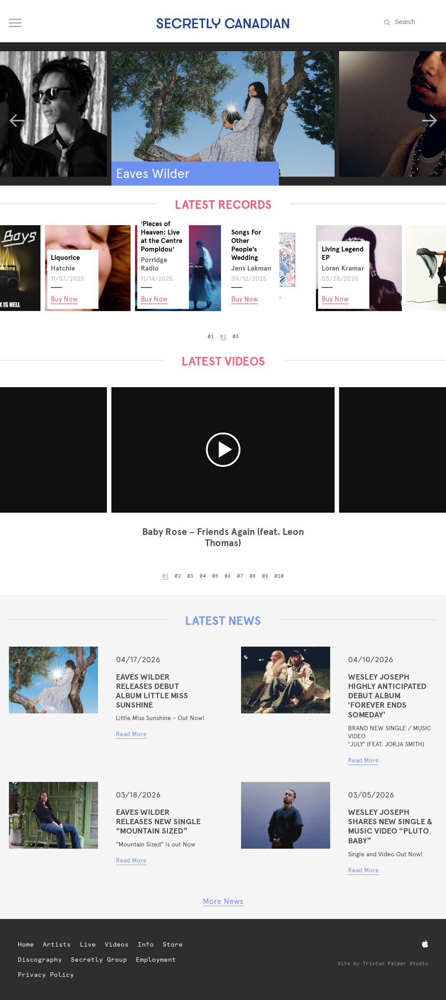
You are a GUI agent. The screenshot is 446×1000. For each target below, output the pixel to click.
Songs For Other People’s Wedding (246, 245)
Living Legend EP (343, 253)
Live (88, 944)
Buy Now (64, 299)
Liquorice (65, 257)
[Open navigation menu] (16, 21)
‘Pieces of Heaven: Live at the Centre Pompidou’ (161, 236)
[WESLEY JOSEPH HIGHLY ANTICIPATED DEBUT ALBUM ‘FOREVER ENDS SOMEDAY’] (285, 680)
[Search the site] (415, 22)
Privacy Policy (46, 975)
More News (223, 901)
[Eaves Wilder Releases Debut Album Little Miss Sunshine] (53, 680)
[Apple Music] (425, 944)
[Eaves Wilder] (223, 114)
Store (173, 944)
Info (146, 944)
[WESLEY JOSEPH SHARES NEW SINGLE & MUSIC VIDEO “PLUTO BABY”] (285, 815)
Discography (40, 959)
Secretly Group (99, 959)
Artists (57, 944)
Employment (156, 959)
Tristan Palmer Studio (395, 964)
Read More (131, 734)
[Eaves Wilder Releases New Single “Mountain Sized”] (53, 815)
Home (26, 944)
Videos (117, 944)
